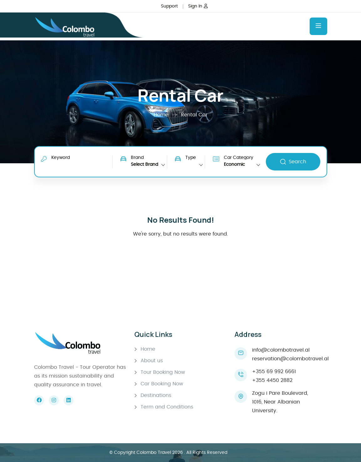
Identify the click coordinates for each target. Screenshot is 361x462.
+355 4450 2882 (272, 380)
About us (152, 360)
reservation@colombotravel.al (290, 358)
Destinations (156, 395)
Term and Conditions (167, 406)
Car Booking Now (162, 383)
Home (162, 114)
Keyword (60, 157)
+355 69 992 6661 (274, 371)
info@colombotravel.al (281, 350)
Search (293, 162)
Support (169, 6)
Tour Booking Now (163, 372)
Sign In (198, 6)
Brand (137, 157)
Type (190, 157)
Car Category (238, 157)
